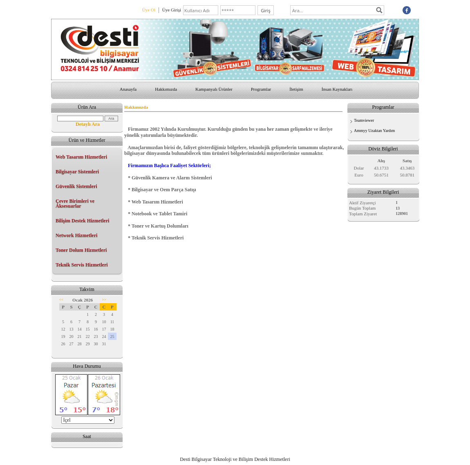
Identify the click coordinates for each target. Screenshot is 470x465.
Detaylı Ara (88, 124)
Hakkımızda (166, 89)
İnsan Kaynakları (337, 89)
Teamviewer (364, 120)
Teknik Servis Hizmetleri (82, 265)
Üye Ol (148, 9)
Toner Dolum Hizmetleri (81, 250)
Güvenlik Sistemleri (76, 186)
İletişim (296, 89)
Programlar (261, 89)
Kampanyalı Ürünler (214, 89)
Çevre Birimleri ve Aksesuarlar (75, 203)
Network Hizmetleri (76, 235)
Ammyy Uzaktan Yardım (374, 130)
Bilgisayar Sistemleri (77, 171)
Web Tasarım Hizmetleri (81, 157)
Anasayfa (128, 89)
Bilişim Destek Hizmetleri (82, 221)
